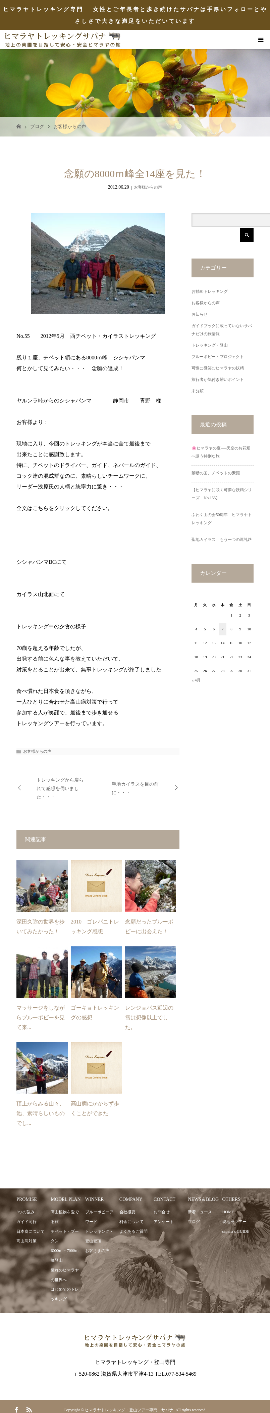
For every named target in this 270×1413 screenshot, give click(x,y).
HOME (228, 1212)
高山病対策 (26, 1241)
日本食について (30, 1231)
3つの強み (25, 1212)
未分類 (198, 391)
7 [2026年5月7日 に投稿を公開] (223, 629)
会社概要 (127, 1212)
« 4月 (196, 680)
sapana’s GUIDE (236, 1231)
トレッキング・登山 (210, 345)
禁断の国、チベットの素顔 (216, 473)
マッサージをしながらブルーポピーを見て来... (40, 1017)
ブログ (37, 126)
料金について (131, 1221)
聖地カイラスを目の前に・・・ (135, 788)
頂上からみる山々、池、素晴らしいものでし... (40, 1113)
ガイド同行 (26, 1221)
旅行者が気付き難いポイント (218, 379)
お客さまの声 (97, 1250)
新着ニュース (200, 1212)
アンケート (164, 1221)
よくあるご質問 (133, 1231)
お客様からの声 (69, 126)
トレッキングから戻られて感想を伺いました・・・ (60, 788)
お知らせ (200, 314)
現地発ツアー (234, 1221)
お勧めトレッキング (210, 291)
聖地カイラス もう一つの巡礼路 (222, 539)
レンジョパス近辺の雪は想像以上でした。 (149, 1017)
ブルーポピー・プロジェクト (218, 356)
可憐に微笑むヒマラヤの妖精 (218, 368)
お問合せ (162, 1212)
